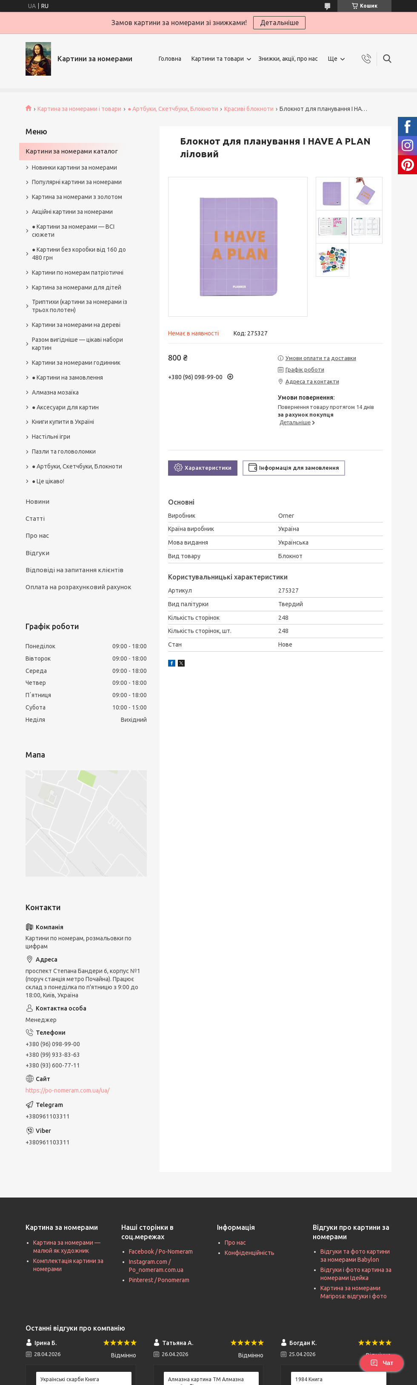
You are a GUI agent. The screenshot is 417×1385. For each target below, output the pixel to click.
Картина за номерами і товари (79, 108)
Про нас (37, 535)
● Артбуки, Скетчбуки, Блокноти (173, 108)
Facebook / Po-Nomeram (161, 1251)
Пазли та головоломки (64, 451)
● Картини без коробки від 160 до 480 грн (79, 253)
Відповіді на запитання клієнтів (74, 569)
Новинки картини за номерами (74, 167)
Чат (381, 1363)
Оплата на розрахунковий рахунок (78, 586)
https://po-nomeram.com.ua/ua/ (67, 1090)
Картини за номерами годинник (76, 362)
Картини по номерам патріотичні (77, 272)
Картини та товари (217, 58)
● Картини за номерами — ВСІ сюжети (73, 230)
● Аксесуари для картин (65, 407)
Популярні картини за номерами (77, 182)
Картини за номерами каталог (72, 151)
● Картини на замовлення (67, 377)
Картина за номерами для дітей (76, 287)
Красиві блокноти (249, 108)
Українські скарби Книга (69, 1379)
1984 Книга (309, 1379)
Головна (170, 58)
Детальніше (279, 22)
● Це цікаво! (48, 481)
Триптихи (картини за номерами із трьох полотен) (79, 305)
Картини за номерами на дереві (76, 324)
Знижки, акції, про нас (288, 58)
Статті (35, 518)
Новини (37, 501)
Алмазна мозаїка (55, 392)
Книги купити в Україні (63, 421)
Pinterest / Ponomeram (159, 1280)
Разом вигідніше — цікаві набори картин (77, 343)
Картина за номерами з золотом (77, 196)
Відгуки (37, 552)
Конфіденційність (249, 1252)
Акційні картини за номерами (72, 211)
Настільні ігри (51, 436)
